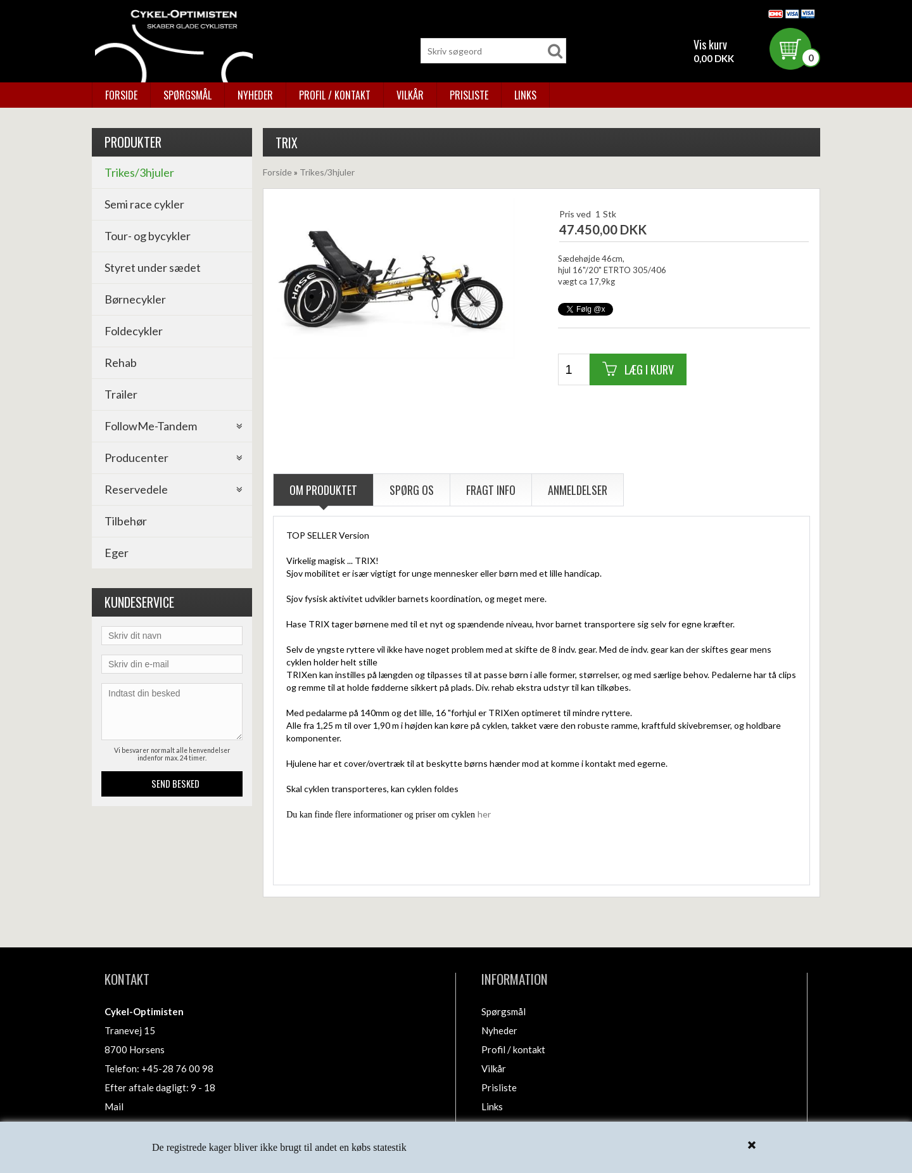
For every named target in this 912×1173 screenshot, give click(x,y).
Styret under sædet (152, 267)
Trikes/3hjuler (139, 172)
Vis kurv (710, 44)
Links (525, 95)
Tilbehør (125, 521)
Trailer (120, 394)
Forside (121, 95)
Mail (114, 1106)
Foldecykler (133, 331)
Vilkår (410, 95)
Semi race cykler (144, 204)
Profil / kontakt (334, 95)
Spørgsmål (187, 95)
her (484, 814)
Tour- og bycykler (147, 236)
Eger (116, 553)
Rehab (120, 362)
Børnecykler (135, 299)
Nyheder (255, 95)
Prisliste (469, 95)
